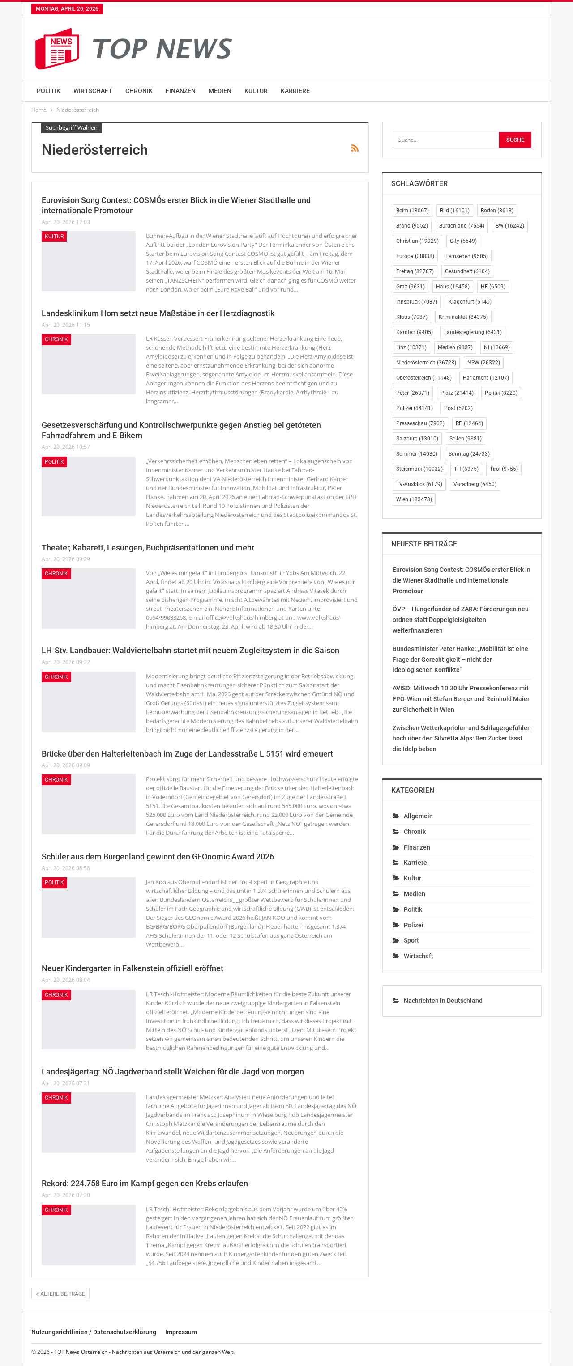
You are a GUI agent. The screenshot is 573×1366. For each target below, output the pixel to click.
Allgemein (418, 816)
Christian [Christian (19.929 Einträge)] (417, 241)
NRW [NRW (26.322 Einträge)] (483, 362)
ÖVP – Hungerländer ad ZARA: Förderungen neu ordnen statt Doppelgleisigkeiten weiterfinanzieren (461, 619)
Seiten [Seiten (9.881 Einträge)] (465, 439)
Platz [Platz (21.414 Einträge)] (457, 393)
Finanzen (181, 90)
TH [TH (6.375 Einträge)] (466, 469)
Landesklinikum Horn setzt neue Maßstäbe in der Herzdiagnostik (158, 313)
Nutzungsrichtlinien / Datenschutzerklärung (93, 1332)
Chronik (139, 90)
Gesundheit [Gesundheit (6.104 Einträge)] (467, 271)
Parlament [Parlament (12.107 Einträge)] (486, 378)
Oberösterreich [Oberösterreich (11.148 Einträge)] (424, 378)
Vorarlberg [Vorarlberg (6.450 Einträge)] (474, 484)
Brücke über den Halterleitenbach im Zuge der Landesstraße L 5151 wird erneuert (187, 753)
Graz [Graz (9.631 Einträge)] (410, 286)
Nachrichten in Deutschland (443, 1000)
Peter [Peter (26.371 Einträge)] (412, 393)
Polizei (413, 925)
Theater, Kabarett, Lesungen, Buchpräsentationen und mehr (148, 547)
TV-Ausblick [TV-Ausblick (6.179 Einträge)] (419, 484)
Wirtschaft (92, 90)
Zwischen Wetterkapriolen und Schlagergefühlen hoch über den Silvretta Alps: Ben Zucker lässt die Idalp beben (462, 738)
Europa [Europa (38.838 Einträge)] (415, 256)
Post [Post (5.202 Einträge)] (458, 408)
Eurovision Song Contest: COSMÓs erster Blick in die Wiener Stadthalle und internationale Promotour (461, 580)
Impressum (181, 1332)
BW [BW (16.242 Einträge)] (510, 226)
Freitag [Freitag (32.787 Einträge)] (415, 271)
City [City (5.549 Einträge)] (463, 241)
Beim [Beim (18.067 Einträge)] (412, 210)
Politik (48, 90)
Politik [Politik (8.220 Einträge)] (501, 393)
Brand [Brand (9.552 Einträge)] (412, 226)
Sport (411, 940)
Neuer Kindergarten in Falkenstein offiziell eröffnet (132, 968)
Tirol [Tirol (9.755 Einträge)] (504, 469)
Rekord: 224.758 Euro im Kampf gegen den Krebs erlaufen (145, 1183)
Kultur (256, 90)
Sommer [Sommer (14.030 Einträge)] (416, 454)
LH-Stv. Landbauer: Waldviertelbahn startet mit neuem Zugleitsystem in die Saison (190, 650)
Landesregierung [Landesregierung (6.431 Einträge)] (473, 332)
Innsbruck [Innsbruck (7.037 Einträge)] (416, 302)
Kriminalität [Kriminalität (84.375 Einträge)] (463, 317)
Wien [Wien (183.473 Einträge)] (414, 499)
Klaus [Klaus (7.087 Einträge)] (412, 317)
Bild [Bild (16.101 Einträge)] (455, 210)
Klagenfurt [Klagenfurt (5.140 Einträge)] (470, 302)
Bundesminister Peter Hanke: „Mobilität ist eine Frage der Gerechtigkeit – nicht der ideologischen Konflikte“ (460, 659)
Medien (220, 90)
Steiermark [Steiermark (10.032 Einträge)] (419, 469)
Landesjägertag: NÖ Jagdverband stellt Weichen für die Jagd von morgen (173, 1071)
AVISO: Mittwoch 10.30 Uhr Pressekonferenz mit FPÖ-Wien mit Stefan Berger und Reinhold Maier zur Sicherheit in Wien (461, 699)
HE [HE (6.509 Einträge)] (493, 286)
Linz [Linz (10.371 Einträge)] (411, 347)
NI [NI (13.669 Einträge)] (497, 347)
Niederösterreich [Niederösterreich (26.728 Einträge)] (426, 362)
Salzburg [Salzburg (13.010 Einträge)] (417, 439)
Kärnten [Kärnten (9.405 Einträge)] (414, 332)
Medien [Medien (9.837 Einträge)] (455, 347)
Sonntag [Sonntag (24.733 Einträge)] (469, 454)
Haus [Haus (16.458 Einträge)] (453, 286)
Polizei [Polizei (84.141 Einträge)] (414, 408)
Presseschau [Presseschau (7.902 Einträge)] (420, 423)
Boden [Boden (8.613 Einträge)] (497, 210)
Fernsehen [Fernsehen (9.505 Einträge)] (466, 256)
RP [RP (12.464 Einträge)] (469, 423)
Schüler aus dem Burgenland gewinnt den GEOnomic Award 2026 (158, 856)
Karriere (295, 90)
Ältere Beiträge (60, 1294)
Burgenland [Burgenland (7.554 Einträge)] (461, 226)
